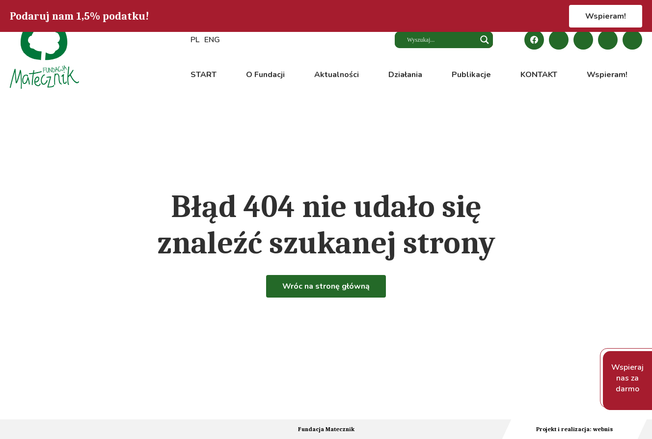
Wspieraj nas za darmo (627, 378)
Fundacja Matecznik (326, 429)
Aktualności (336, 74)
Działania (405, 74)
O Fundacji (265, 74)
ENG (212, 39)
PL (194, 39)
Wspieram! (605, 16)
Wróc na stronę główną (326, 286)
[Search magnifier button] (484, 39)
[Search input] (438, 39)
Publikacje (471, 74)
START (203, 74)
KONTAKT (538, 74)
